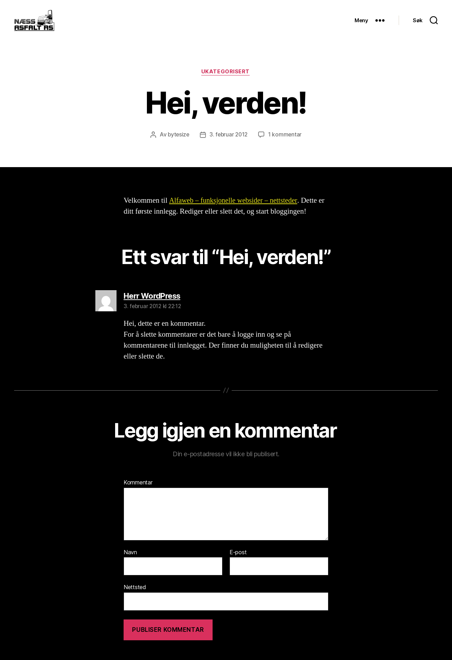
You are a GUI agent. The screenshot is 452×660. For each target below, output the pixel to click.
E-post (238, 563)
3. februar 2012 (229, 145)
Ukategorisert (226, 83)
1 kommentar (286, 145)
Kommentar (138, 494)
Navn (130, 563)
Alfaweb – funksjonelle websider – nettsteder (236, 211)
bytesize (177, 145)
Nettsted (135, 598)
